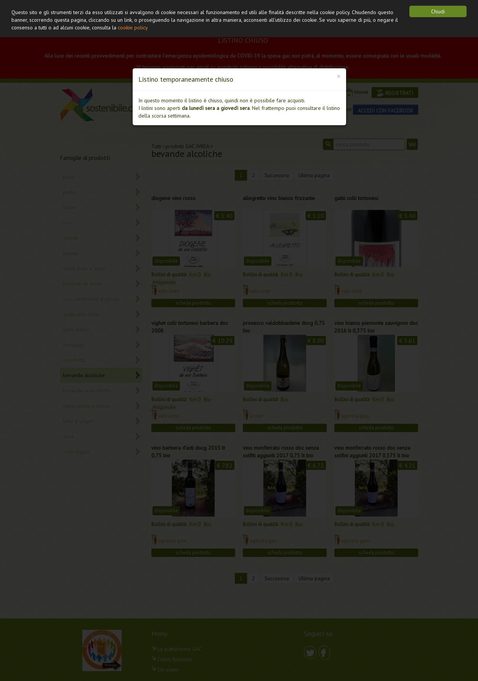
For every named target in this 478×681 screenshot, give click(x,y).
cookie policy (133, 27)
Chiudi (438, 11)
